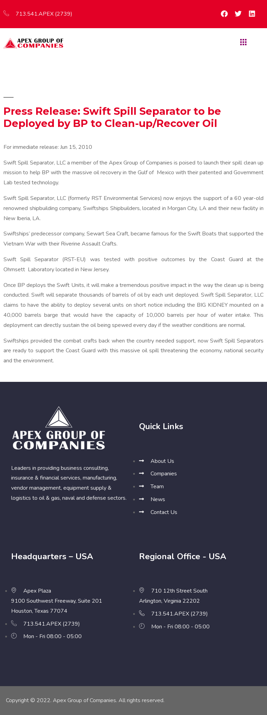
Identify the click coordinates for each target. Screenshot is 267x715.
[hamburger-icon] (242, 43)
